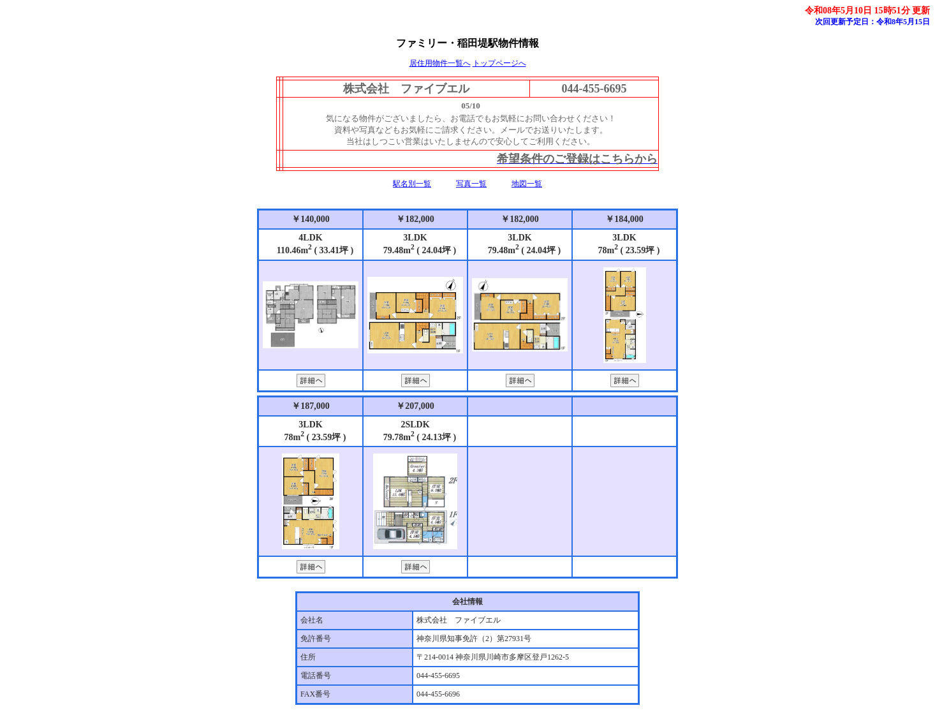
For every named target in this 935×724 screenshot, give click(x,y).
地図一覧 (527, 183)
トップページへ (499, 63)
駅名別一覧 (412, 183)
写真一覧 (471, 183)
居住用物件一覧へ (440, 63)
